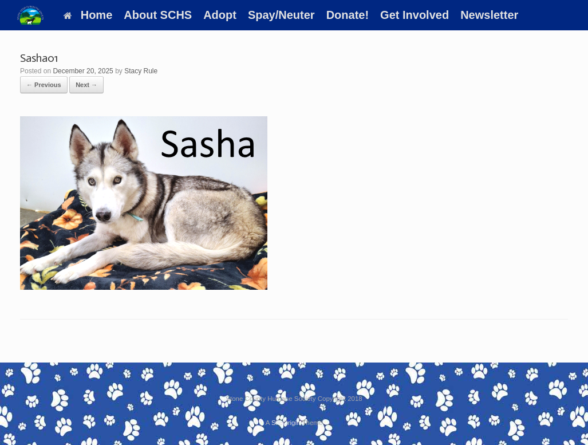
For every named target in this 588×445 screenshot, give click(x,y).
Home (88, 15)
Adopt (219, 15)
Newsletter (489, 15)
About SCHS (158, 15)
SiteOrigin (286, 422)
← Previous (43, 84)
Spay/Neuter (281, 15)
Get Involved (414, 15)
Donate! (347, 15)
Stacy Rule (140, 71)
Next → (86, 84)
